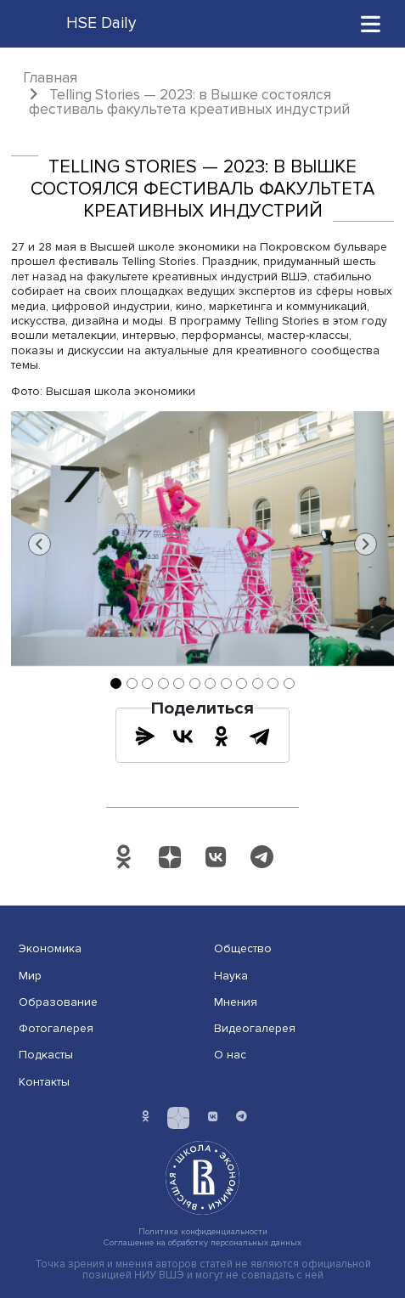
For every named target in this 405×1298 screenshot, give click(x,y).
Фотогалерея (56, 1028)
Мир (30, 975)
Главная (50, 78)
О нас (230, 1054)
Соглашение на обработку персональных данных (202, 1242)
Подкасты (46, 1054)
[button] (40, 544)
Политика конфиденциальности (202, 1231)
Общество (243, 948)
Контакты (44, 1082)
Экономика (50, 948)
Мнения (235, 1002)
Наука (231, 975)
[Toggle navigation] (371, 23)
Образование (58, 1002)
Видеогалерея (254, 1028)
